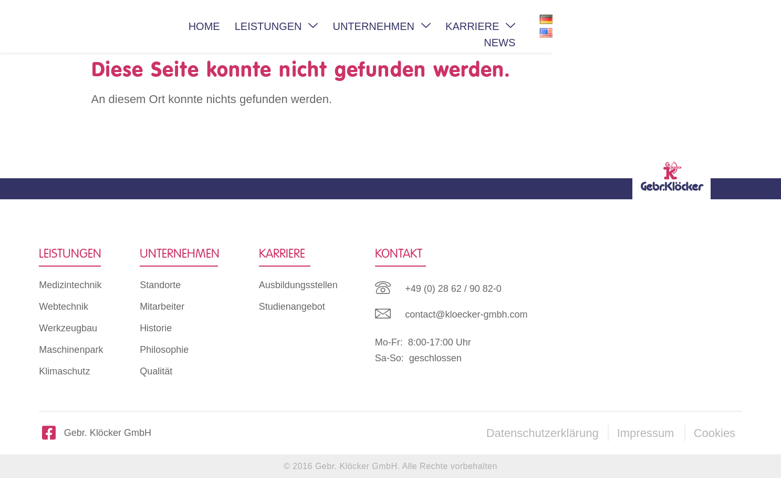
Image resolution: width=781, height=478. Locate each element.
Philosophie (164, 349)
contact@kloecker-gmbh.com (466, 314)
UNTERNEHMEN (461, 26)
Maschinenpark (71, 349)
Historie (156, 328)
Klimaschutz (64, 371)
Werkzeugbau (68, 328)
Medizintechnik (70, 285)
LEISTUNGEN (356, 26)
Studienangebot (292, 306)
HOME (283, 26)
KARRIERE (560, 26)
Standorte (160, 285)
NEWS (625, 26)
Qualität (156, 371)
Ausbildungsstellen (298, 285)
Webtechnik (63, 306)
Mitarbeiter (162, 306)
